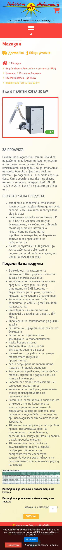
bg (54, 2)
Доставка (13, 53)
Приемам (31, 539)
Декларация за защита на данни (41, 545)
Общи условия (38, 53)
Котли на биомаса (30, 73)
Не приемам (13, 545)
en (57, 2)
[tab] (31, 264)
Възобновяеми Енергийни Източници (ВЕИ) (30, 68)
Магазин (16, 63)
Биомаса (10, 73)
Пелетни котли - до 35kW (20, 78)
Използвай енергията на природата (31, 20)
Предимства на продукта (22, 264)
